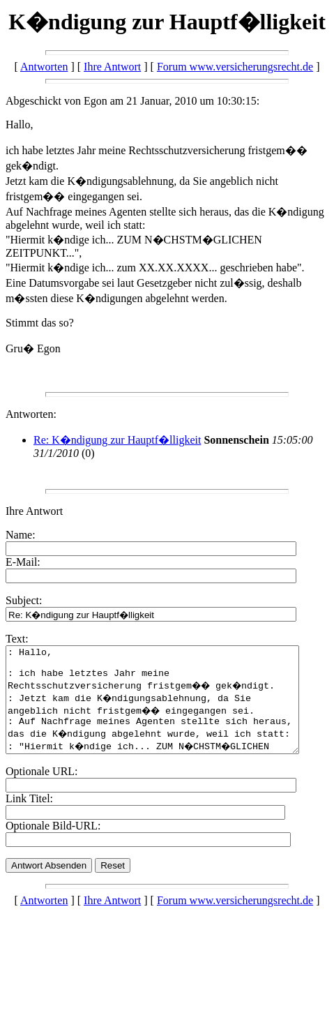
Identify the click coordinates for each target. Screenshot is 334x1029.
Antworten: (31, 414)
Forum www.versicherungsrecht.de (235, 67)
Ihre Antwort (112, 67)
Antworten (44, 67)
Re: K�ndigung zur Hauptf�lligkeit (117, 440)
